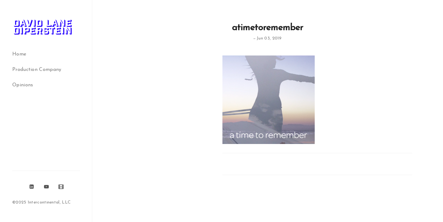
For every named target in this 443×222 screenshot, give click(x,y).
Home (19, 54)
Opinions (22, 85)
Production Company (36, 69)
